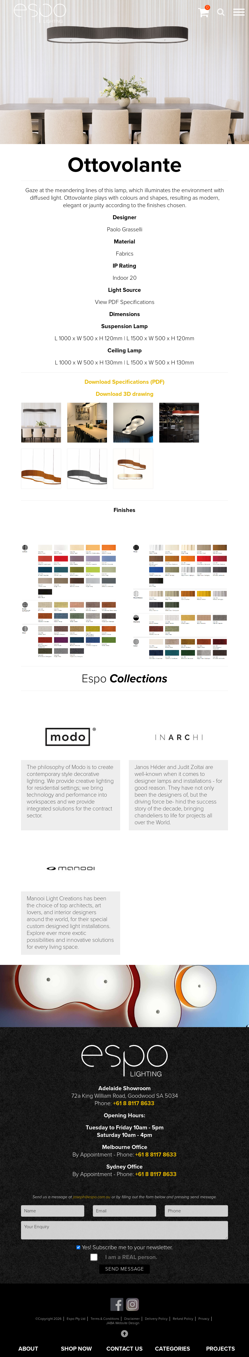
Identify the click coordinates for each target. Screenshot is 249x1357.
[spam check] (93, 1257)
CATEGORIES (172, 1348)
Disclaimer (132, 1320)
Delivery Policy (156, 1320)
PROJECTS (220, 1348)
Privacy (204, 1320)
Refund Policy (183, 1320)
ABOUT (28, 1348)
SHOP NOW (76, 1348)
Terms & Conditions (104, 1320)
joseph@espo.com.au (92, 1197)
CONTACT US (124, 1348)
